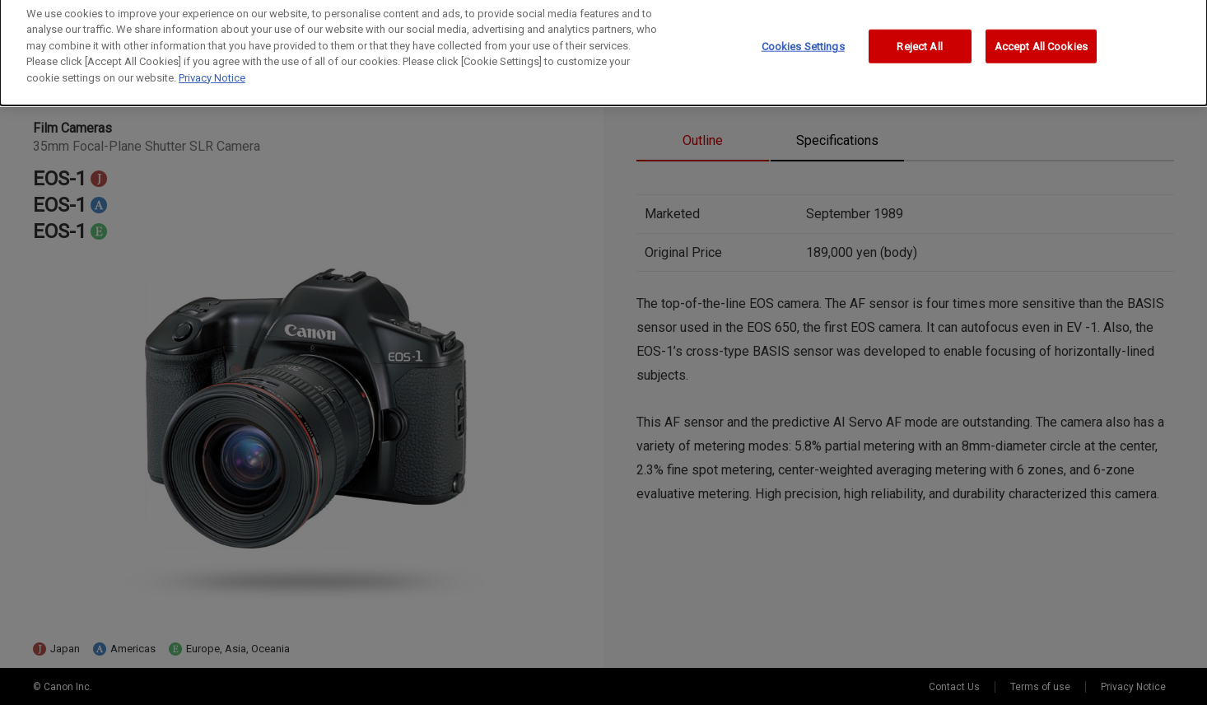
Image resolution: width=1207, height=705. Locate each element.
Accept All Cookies (1041, 41)
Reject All (919, 41)
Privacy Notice (212, 72)
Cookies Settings (803, 41)
